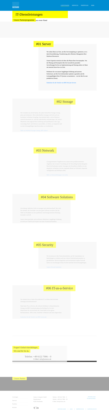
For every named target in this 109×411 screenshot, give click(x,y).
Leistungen (65, 5)
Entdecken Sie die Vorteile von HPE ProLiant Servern (61, 82)
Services (75, 5)
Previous (0, 30)
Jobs (92, 5)
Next (108, 30)
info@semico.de (45, 364)
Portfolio (84, 5)
